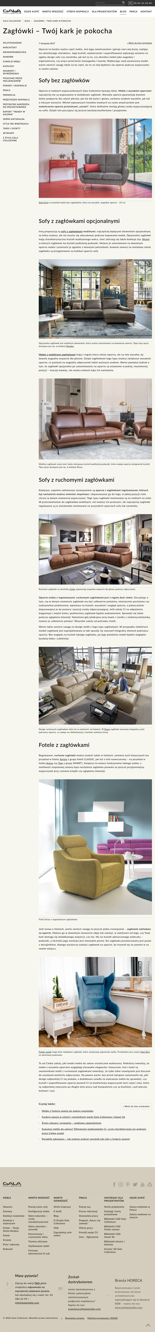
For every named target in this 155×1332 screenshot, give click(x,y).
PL (130, 3)
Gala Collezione (12, 21)
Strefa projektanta (114, 1206)
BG (150, 3)
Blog (123, 11)
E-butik (58, 1211)
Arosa (49, 763)
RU (139, 3)
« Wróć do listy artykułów (139, 43)
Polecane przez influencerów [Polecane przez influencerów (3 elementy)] (12, 79)
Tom (60, 763)
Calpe (72, 589)
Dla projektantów (104, 11)
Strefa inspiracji (78, 11)
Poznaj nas (85, 1206)
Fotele (6, 1235)
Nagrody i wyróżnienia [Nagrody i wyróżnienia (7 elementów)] (11, 72)
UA (142, 3)
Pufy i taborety (11, 1244)
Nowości (7, 1206)
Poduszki (8, 1249)
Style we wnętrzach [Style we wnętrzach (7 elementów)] (16, 124)
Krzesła (7, 1240)
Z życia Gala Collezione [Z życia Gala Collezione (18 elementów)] (10, 139)
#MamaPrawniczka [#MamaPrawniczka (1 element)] (14, 52)
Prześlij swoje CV (88, 1232)
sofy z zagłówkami (72, 231)
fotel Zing (145, 1052)
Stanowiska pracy (88, 1215)
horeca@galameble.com (128, 1317)
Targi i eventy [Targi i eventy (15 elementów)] (11, 128)
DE (146, 3)
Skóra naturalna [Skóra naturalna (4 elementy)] (14, 119)
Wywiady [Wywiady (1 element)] (8, 133)
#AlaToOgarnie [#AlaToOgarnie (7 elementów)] (12, 43)
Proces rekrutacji (88, 1211)
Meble (17, 11)
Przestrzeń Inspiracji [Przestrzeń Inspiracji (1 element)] (16, 99)
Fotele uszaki (45, 1052)
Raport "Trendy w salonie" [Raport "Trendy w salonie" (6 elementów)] (14, 113)
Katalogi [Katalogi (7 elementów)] (8, 66)
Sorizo (63, 759)
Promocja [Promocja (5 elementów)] (9, 95)
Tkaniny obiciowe (37, 1241)
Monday (70, 346)
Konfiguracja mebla (38, 1211)
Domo (107, 729)
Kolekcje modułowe (14, 1215)
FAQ (56, 1227)
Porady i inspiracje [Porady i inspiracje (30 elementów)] (15, 85)
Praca (134, 11)
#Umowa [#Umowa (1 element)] (8, 57)
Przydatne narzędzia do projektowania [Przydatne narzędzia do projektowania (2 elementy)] (16, 105)
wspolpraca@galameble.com (84, 1320)
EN (135, 3)
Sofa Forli (43, 202)
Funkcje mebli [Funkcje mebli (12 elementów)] (11, 61)
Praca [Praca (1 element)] (6, 90)
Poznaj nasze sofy (38, 1206)
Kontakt (146, 11)
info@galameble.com (27, 1310)
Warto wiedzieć (53, 11)
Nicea (145, 239)
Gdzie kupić (31, 11)
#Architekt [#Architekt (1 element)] (10, 47)
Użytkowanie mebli (38, 1246)
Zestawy (7, 1211)
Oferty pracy (86, 1227)
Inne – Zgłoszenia (88, 1237)
